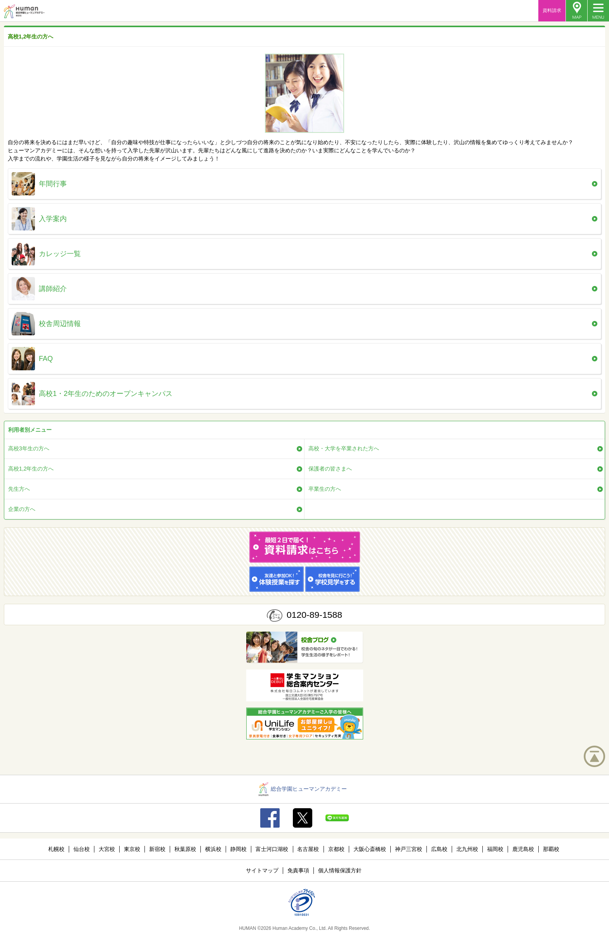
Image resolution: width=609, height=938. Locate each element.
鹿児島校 (523, 849)
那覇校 (551, 849)
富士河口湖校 (272, 849)
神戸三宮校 (408, 849)
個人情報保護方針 (340, 870)
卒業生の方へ (324, 489)
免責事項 (298, 870)
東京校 (132, 849)
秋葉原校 (185, 849)
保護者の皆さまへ (330, 469)
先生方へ (19, 489)
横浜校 (213, 849)
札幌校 (56, 849)
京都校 (336, 849)
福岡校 (495, 849)
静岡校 (238, 849)
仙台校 (81, 849)
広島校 (439, 849)
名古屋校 (308, 849)
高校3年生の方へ (28, 448)
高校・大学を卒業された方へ (343, 448)
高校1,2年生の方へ (31, 469)
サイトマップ (262, 870)
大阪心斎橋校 (369, 849)
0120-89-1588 (314, 615)
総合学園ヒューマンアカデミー (303, 789)
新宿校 (157, 849)
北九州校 (467, 849)
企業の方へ (21, 509)
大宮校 (107, 849)
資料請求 (552, 10)
